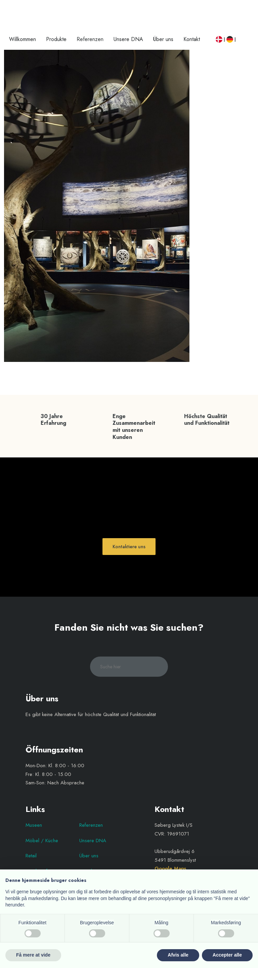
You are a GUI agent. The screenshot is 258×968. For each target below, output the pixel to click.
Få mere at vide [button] (33, 955)
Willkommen (22, 39)
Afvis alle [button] (178, 955)
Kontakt (191, 39)
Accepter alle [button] (227, 955)
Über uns (163, 39)
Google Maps (170, 868)
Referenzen (90, 39)
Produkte (56, 39)
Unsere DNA (128, 39)
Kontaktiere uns (129, 546)
